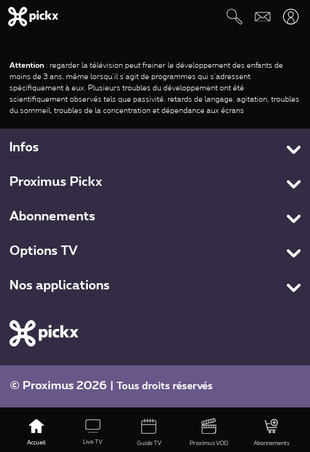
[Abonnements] (271, 433)
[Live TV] (93, 433)
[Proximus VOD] (209, 433)
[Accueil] (36, 433)
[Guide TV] (149, 433)
